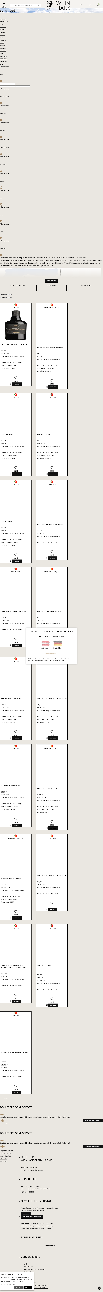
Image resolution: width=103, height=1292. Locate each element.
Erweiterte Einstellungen (8, 1284)
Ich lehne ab (19, 1287)
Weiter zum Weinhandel (51, 653)
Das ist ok (28, 1287)
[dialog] (17, 1281)
